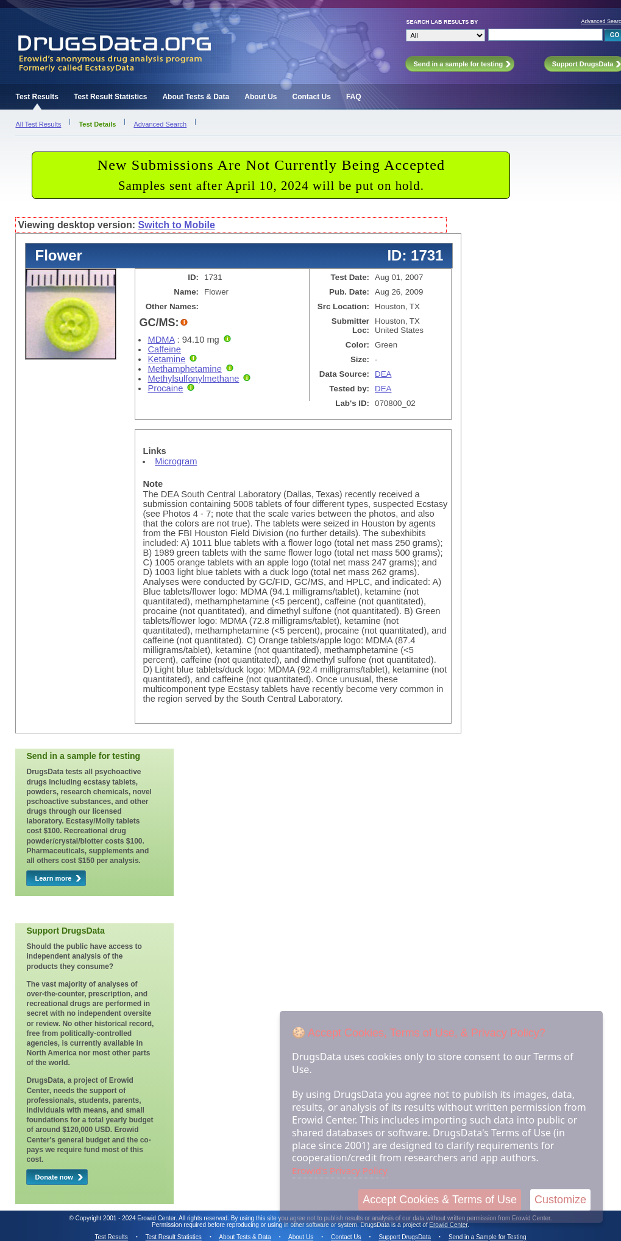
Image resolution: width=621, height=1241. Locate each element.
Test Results (36, 97)
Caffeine (163, 349)
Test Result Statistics (110, 97)
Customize (560, 1200)
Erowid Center (448, 1225)
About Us (260, 97)
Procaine (165, 388)
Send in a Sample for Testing (488, 1237)
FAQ (353, 97)
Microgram (176, 461)
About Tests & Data (195, 97)
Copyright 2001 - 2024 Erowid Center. (126, 1218)
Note (153, 484)
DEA (383, 374)
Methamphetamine (184, 369)
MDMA (160, 339)
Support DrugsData (404, 1237)
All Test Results (38, 124)
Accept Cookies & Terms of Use (440, 1200)
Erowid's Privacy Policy (340, 1170)
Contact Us (312, 97)
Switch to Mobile (176, 225)
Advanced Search (159, 124)
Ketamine (166, 359)
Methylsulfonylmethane (193, 378)
